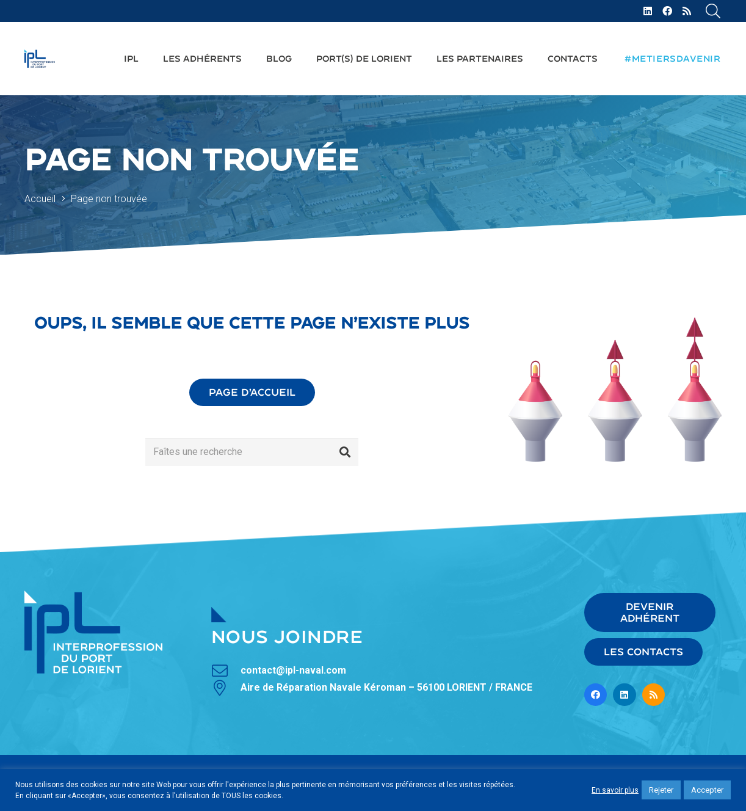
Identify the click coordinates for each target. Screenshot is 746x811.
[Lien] (39, 58)
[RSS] (687, 11)
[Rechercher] (344, 452)
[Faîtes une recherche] (251, 452)
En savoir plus (615, 790)
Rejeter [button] (661, 790)
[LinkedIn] (647, 11)
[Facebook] (667, 11)
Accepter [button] (707, 790)
